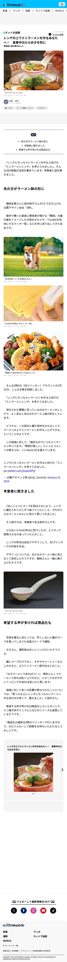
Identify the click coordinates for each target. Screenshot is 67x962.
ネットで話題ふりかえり (24, 108)
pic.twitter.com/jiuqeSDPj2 (19, 471)
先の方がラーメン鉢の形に (34, 141)
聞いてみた (9, 108)
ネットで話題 (43, 10)
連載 (28, 10)
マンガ (16, 10)
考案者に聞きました (34, 145)
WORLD (59, 10)
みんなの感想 (56, 34)
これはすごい (41, 108)
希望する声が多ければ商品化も (34, 149)
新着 (5, 10)
